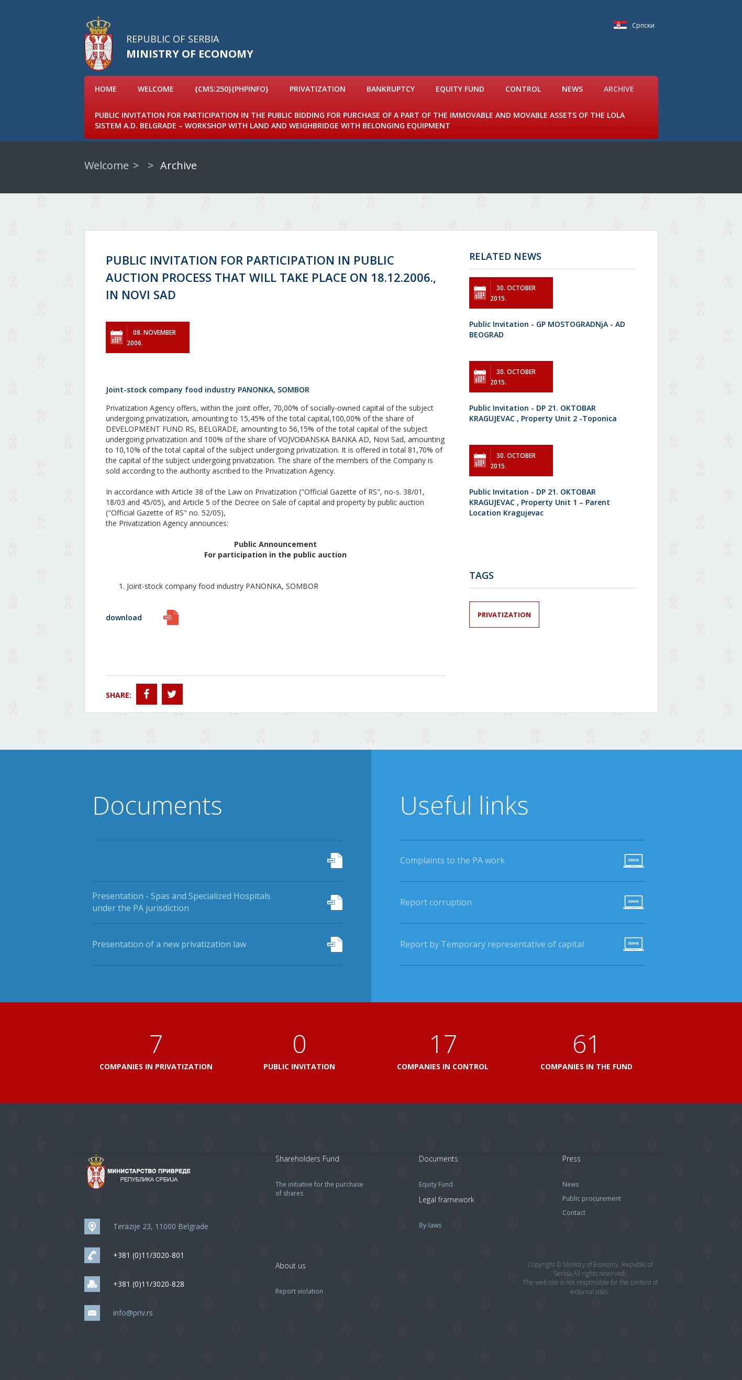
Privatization (318, 89)
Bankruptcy (391, 89)
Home (106, 89)
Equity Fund (460, 89)
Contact (573, 1212)
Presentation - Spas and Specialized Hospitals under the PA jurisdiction (181, 902)
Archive (619, 89)
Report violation (299, 1291)
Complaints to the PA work (452, 860)
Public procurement (591, 1198)
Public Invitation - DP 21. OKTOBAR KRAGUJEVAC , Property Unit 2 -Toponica (543, 413)
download (124, 617)
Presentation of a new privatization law (169, 944)
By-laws (430, 1225)
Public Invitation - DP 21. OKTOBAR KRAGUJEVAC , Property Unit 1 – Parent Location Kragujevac (539, 502)
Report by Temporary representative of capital (492, 944)
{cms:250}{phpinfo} (232, 89)
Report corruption (436, 902)
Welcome (156, 89)
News (572, 89)
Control (523, 89)
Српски (623, 25)
